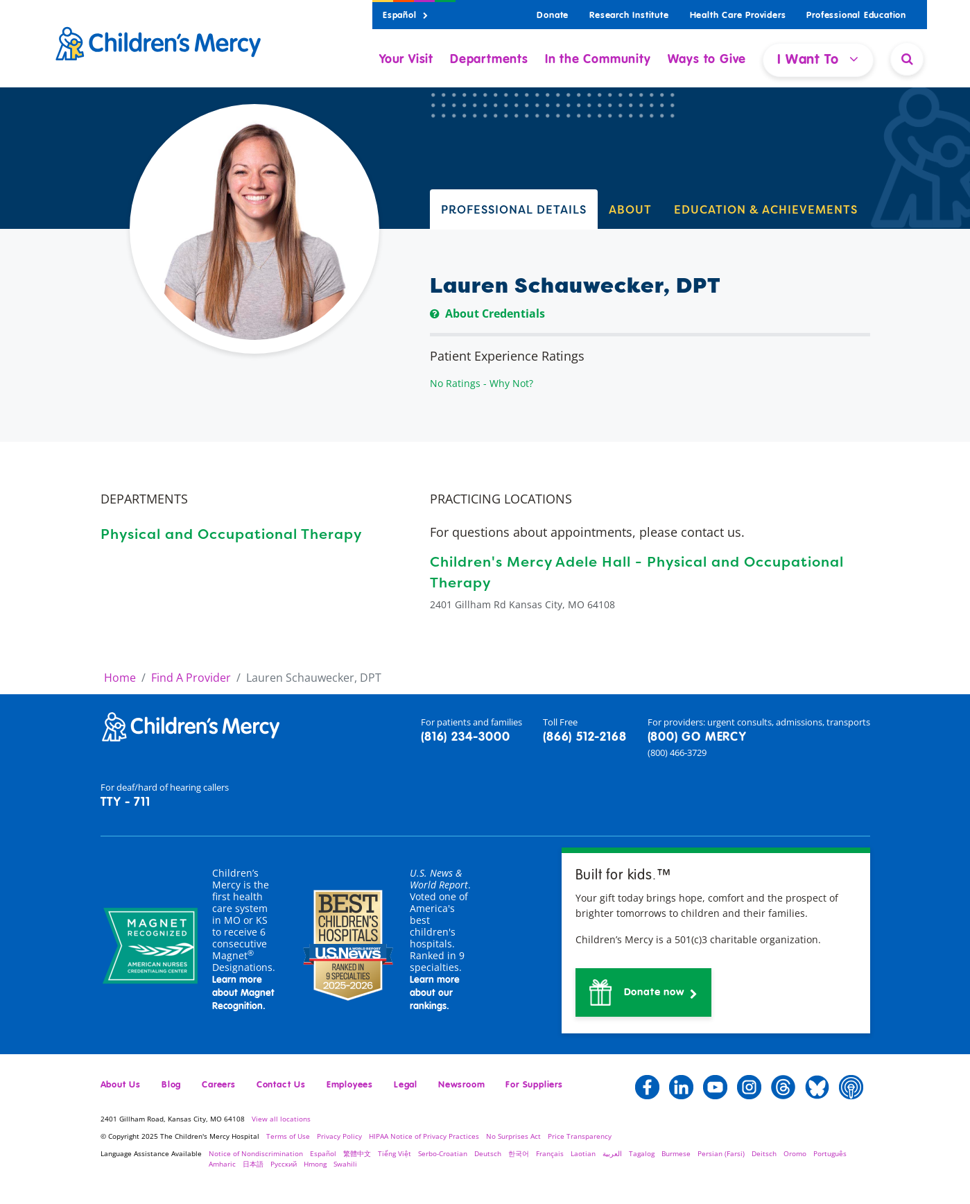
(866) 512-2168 (584, 737)
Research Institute (628, 15)
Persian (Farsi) (721, 1153)
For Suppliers (533, 1085)
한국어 (518, 1153)
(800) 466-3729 (677, 752)
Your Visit (406, 59)
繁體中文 (357, 1153)
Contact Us (281, 1085)
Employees (350, 1085)
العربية (612, 1153)
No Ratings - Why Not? (481, 383)
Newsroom (461, 1085)
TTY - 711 (125, 802)
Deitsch (764, 1153)
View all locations (281, 1119)
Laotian (583, 1153)
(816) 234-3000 (465, 737)
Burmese (676, 1153)
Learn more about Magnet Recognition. (243, 993)
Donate (553, 15)
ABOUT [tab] (630, 209)
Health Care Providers (738, 15)
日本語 (253, 1164)
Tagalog (642, 1153)
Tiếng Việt (394, 1153)
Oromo (794, 1153)
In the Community (598, 59)
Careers (219, 1085)
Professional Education (856, 15)
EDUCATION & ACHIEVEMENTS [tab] (766, 209)
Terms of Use (288, 1136)
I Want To (818, 59)
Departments (489, 59)
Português (830, 1153)
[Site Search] (907, 59)
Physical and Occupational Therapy (231, 533)
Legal (405, 1085)
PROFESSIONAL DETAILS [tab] (514, 209)
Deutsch (487, 1153)
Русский (283, 1164)
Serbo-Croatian (442, 1153)
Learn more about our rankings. (435, 993)
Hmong (315, 1164)
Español (405, 15)
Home (120, 677)
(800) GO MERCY (697, 737)
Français (550, 1153)
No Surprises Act (513, 1136)
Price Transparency (580, 1136)
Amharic (222, 1164)
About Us (121, 1085)
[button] (643, 992)
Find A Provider (191, 677)
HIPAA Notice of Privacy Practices (424, 1136)
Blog (171, 1085)
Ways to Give (707, 59)
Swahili (345, 1164)
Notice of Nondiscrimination (256, 1153)
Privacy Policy (339, 1136)
